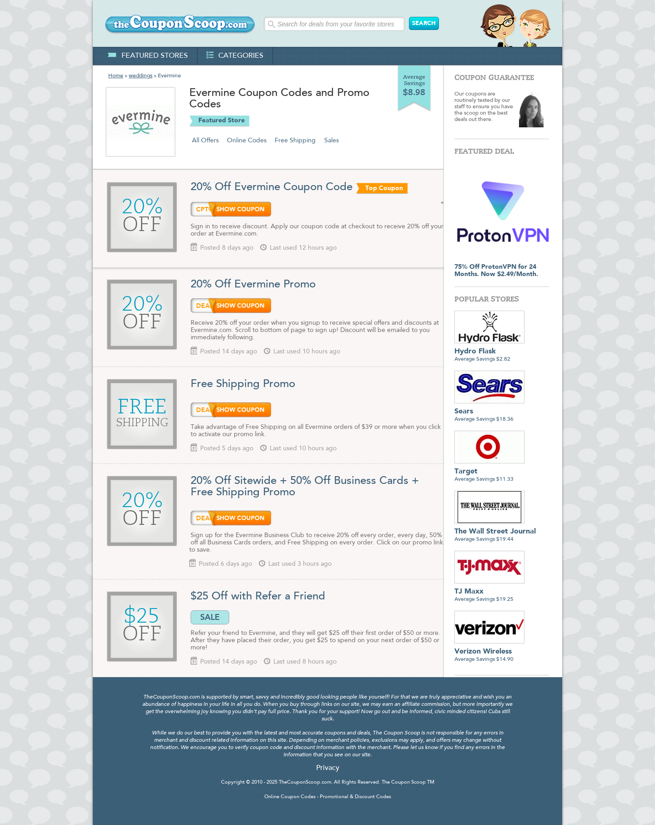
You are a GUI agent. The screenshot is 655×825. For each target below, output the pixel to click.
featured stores (147, 56)
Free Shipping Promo (244, 384)
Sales (331, 140)
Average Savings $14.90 (489, 652)
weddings (140, 76)
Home (115, 76)
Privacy (327, 768)
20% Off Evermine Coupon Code (272, 187)
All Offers (205, 140)
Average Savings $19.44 (495, 532)
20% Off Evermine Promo (253, 284)
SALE (210, 617)
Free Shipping (295, 140)
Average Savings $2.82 (489, 352)
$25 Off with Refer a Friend (258, 596)
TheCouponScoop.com (305, 782)
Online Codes (247, 140)
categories (235, 56)
